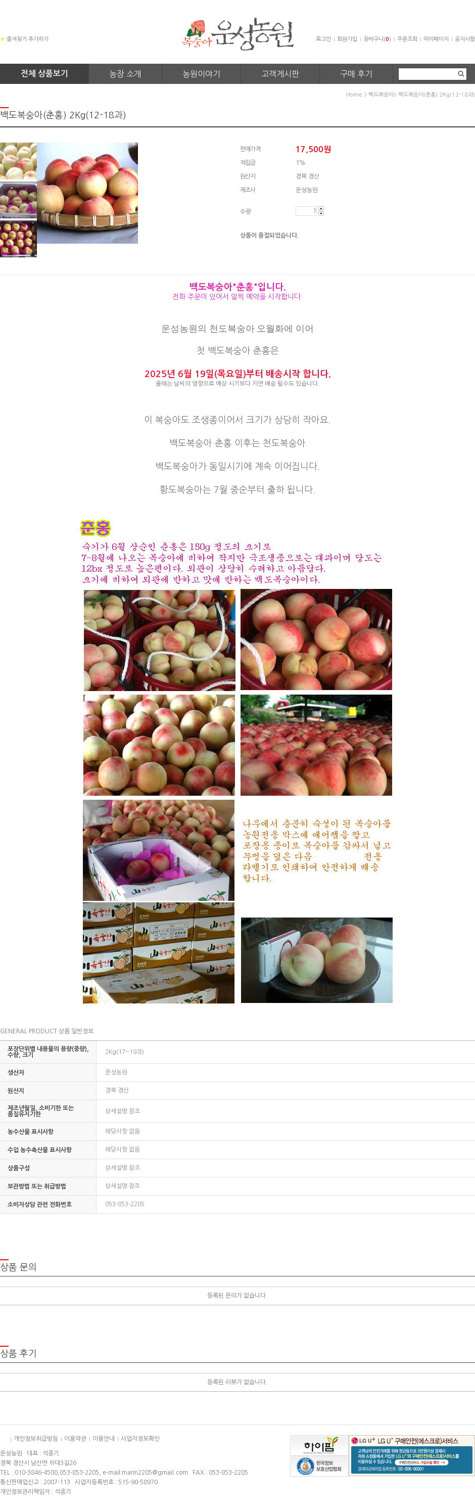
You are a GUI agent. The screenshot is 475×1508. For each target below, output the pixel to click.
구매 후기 (356, 74)
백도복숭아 (381, 95)
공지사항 (465, 39)
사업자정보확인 (140, 1439)
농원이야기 (201, 74)
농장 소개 (125, 74)
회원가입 (347, 39)
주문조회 (407, 39)
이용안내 (103, 1439)
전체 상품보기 (44, 73)
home (354, 95)
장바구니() (377, 39)
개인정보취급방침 (36, 1439)
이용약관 (75, 1439)
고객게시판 (280, 74)
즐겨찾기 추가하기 (24, 39)
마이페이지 (436, 39)
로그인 (323, 39)
